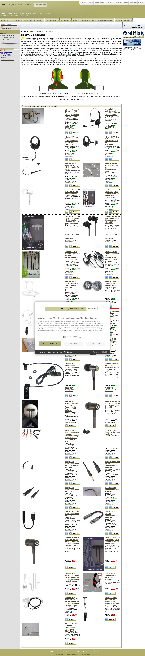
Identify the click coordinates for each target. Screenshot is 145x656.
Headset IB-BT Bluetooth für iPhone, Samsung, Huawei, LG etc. (72, 366)
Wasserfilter (17, 20)
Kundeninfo (133, 2)
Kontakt (118, 2)
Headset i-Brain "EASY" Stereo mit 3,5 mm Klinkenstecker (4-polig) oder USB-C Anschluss (72, 256)
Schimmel (86, 20)
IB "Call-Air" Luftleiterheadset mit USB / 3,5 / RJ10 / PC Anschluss (112, 112)
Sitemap (125, 2)
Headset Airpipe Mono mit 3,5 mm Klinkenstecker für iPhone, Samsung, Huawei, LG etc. (72, 601)
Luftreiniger (28, 20)
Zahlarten (89, 651)
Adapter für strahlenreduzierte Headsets (72, 489)
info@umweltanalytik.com (7, 60)
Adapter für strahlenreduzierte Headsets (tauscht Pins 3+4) (72, 464)
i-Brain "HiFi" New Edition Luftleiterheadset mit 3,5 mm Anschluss (72, 140)
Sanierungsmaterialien (106, 20)
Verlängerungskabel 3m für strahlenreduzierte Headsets (112, 464)
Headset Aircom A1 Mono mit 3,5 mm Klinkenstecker (72, 192)
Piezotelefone (66, 20)
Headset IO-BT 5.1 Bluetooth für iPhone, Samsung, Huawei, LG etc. (112, 284)
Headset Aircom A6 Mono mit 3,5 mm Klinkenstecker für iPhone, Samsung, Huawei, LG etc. (72, 541)
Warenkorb (109, 2)
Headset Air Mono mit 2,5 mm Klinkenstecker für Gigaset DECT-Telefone (112, 367)
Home (85, 2)
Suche (142, 2)
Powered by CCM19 (88, 361)
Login (91, 2)
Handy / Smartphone (8, 35)
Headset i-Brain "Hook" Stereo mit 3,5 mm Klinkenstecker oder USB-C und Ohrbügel (112, 256)
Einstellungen (58, 361)
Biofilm (94, 20)
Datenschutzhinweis (43, 361)
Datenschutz (80, 651)
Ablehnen (62, 352)
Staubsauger (6, 20)
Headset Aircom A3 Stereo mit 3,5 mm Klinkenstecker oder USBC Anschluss (112, 220)
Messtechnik (39, 20)
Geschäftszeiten (99, 651)
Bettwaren (119, 20)
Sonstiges (128, 20)
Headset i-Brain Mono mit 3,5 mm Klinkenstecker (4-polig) (72, 166)
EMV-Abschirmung (52, 20)
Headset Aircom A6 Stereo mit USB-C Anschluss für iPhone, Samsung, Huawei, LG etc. (72, 113)
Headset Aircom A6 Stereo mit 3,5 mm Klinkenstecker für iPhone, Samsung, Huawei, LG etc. (112, 541)
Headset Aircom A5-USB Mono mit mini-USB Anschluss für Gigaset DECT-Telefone (112, 405)
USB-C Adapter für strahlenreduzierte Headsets (72, 514)
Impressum (44, 651)
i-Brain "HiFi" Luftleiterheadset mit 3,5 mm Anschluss (111, 576)
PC (3, 42)
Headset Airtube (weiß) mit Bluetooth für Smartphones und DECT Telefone (72, 627)
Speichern (84, 352)
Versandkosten (99, 2)
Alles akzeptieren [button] (39, 352)
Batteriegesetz (70, 651)
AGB (51, 651)
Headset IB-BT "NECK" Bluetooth (112, 340)
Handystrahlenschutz (8, 37)
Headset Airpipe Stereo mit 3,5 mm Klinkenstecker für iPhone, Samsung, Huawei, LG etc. (72, 577)
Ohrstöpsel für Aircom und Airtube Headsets (112, 432)
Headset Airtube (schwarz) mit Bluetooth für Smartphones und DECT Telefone (112, 601)
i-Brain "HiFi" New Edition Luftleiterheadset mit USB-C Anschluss (112, 140)
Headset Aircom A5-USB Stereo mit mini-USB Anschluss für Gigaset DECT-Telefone (72, 406)
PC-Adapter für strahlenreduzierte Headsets (112, 489)
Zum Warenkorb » (137, 27)
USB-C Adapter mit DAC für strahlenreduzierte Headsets (112, 514)
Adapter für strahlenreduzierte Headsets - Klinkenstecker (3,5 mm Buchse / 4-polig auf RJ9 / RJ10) (72, 435)
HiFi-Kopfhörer (6, 40)
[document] (61, 334)
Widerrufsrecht (59, 651)
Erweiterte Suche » (6, 28)
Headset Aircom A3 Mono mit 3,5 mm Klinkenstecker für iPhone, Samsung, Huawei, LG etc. (112, 193)
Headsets (76, 20)
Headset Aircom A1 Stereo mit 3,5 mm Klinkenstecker (72, 218)
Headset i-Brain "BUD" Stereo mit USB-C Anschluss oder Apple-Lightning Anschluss (72, 286)
